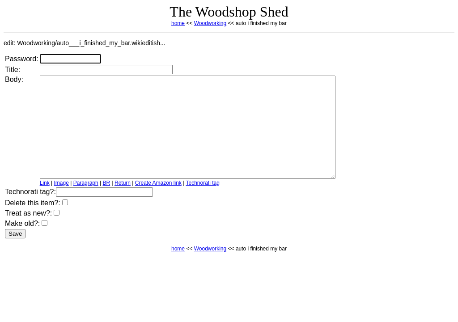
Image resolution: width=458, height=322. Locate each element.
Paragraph (85, 203)
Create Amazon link (158, 203)
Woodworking (210, 23)
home (178, 23)
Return (122, 203)
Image (61, 203)
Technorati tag (202, 203)
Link (45, 203)
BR (106, 203)
